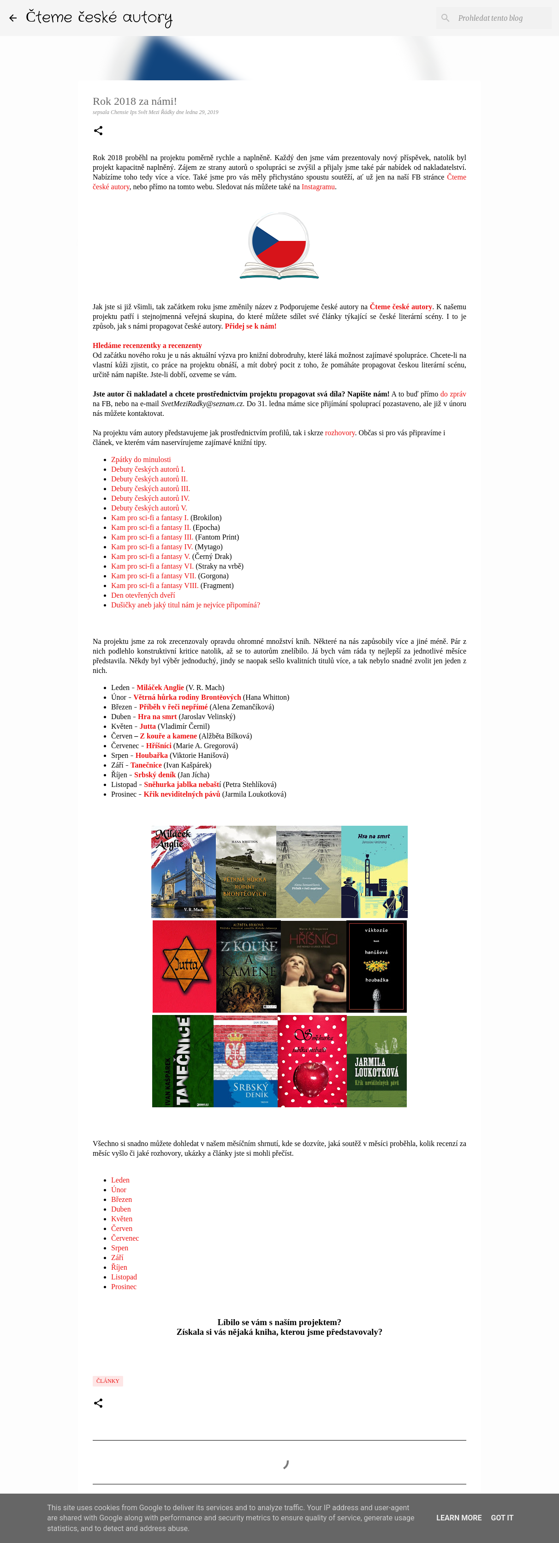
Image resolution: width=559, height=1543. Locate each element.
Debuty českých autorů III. (150, 488)
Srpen (119, 1248)
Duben (121, 1209)
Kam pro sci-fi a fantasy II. (151, 527)
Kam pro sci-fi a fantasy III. (152, 537)
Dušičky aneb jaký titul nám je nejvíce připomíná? (185, 605)
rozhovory (340, 433)
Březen (121, 1199)
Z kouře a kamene (168, 736)
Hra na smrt (157, 716)
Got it (502, 1517)
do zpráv (453, 394)
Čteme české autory (99, 17)
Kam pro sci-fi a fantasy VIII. (155, 585)
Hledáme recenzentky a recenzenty (147, 345)
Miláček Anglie (160, 687)
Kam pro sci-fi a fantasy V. (150, 556)
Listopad (124, 1277)
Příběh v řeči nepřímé (173, 707)
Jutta (148, 726)
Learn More (459, 1517)
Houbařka (152, 755)
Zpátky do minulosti (141, 459)
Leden (120, 1180)
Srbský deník (155, 775)
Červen (121, 1228)
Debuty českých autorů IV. (150, 498)
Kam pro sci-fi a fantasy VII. (153, 576)
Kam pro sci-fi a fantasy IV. (152, 547)
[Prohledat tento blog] (503, 18)
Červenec (125, 1238)
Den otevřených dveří (143, 595)
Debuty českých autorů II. (149, 479)
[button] (98, 131)
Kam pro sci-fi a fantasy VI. (152, 566)
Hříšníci (159, 746)
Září (117, 1257)
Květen (121, 1219)
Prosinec (124, 1287)
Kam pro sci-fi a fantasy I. (150, 518)
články (107, 1381)
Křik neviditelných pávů (181, 794)
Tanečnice (146, 765)
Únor (118, 1190)
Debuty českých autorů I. (148, 469)
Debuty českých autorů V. (149, 508)
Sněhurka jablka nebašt (181, 784)
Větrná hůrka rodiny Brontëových (187, 697)
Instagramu (318, 187)
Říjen (119, 1267)
